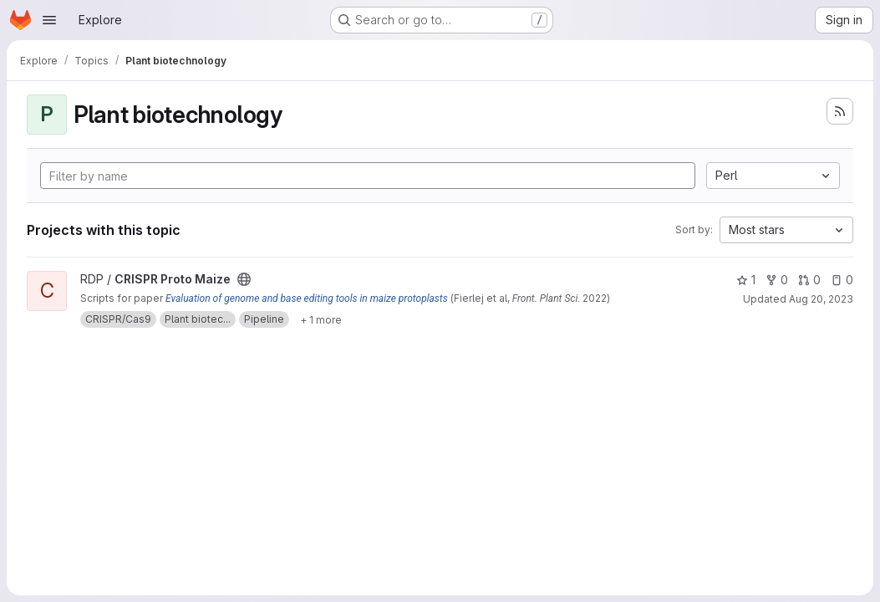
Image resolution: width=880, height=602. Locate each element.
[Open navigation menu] (49, 20)
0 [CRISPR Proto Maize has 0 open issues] (842, 280)
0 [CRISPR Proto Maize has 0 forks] (777, 280)
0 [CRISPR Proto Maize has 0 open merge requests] (809, 280)
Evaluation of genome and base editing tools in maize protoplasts (306, 298)
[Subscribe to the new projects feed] (840, 111)
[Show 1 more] (320, 319)
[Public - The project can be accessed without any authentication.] (244, 279)
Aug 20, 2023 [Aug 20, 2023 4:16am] (821, 299)
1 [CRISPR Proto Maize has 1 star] (745, 280)
